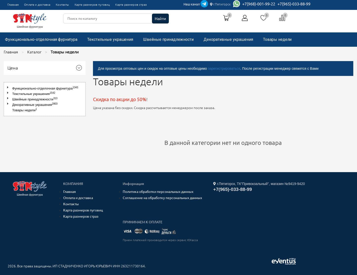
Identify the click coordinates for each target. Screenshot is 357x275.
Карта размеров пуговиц (92, 4)
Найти (160, 18)
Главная (13, 4)
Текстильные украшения (110, 39)
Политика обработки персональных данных (158, 192)
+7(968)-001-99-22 (258, 4)
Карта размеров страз (131, 4)
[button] (8, 87)
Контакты (62, 4)
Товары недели (277, 39)
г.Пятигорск (220, 4)
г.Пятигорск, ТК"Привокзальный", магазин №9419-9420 (259, 184)
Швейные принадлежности (168, 39)
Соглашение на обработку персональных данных (162, 198)
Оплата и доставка (37, 4)
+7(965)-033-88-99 (293, 4)
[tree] (45, 99)
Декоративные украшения (228, 39)
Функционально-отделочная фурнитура (41, 39)
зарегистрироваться (224, 68)
